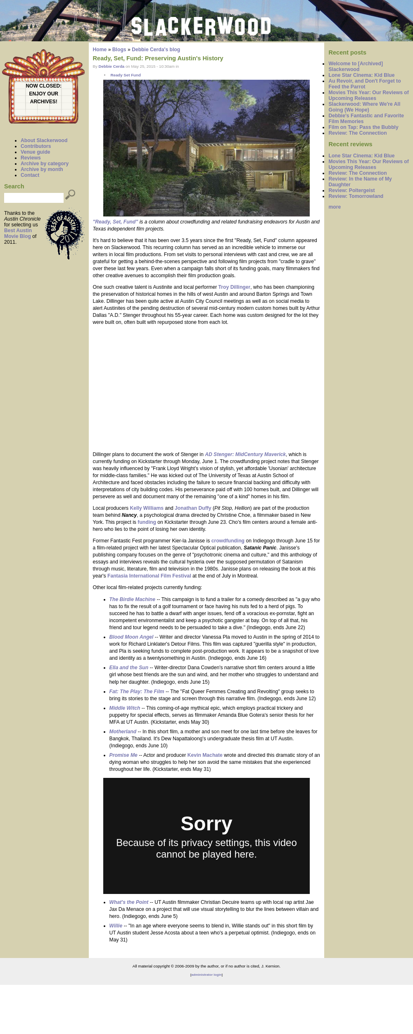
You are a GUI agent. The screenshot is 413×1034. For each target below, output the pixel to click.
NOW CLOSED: (44, 86)
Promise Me (123, 755)
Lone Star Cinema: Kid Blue (361, 75)
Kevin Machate (205, 755)
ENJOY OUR (43, 94)
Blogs (119, 49)
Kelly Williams (147, 508)
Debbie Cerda (112, 66)
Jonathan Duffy (193, 508)
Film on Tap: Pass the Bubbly (363, 127)
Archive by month (42, 169)
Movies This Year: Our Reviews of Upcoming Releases (368, 95)
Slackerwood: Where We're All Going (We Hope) (364, 107)
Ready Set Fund (125, 75)
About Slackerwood (44, 140)
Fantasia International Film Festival (149, 576)
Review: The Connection (357, 133)
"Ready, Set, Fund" (115, 222)
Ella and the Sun (129, 667)
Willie (116, 926)
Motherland (123, 731)
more (334, 207)
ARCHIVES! (43, 102)
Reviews (31, 158)
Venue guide (35, 152)
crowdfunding (227, 541)
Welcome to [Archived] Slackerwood (355, 66)
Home (100, 49)
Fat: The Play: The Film (136, 691)
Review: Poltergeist (351, 190)
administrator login (206, 975)
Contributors (36, 146)
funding (147, 522)
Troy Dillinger (234, 287)
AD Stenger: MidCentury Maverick (245, 454)
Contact (30, 175)
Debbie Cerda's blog (156, 49)
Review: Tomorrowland (355, 196)
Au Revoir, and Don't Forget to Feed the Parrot (364, 84)
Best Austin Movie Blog (18, 233)
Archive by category (45, 163)
